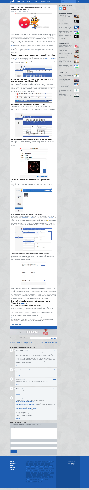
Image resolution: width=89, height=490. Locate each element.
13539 (54, 388)
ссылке (23, 303)
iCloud (31, 463)
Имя (12, 441)
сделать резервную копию (27, 217)
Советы (39, 481)
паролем (39, 46)
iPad (13, 324)
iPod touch (28, 470)
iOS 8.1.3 (47, 463)
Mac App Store (48, 470)
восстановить (29, 50)
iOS (16, 58)
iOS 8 (43, 463)
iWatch (38, 470)
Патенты (34, 479)
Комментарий (13, 427)
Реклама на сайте (71, 461)
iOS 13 (41, 466)
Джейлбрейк (43, 1)
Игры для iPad (29, 477)
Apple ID (32, 461)
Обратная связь (71, 463)
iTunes (29, 49)
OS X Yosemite (45, 472)
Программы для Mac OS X (31, 481)
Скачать (48, 1)
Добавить (13, 451)
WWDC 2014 (40, 475)
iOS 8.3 (32, 466)
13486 (54, 379)
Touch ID (34, 475)
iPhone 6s (51, 468)
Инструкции (29, 1)
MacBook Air (34, 472)
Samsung (52, 472)
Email (12, 446)
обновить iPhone (37, 50)
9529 (55, 350)
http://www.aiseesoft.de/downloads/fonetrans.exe (26, 404)
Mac (42, 470)
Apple (27, 461)
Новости (23, 1)
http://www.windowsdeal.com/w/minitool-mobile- (26, 408)
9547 (55, 369)
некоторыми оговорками (47, 46)
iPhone (16, 324)
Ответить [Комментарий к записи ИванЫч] (18, 418)
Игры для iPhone (37, 477)
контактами (47, 59)
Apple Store (38, 461)
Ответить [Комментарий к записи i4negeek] (18, 394)
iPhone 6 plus (44, 468)
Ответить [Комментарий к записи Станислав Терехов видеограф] (18, 375)
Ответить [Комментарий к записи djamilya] (18, 384)
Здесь (12, 45)
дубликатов (41, 221)
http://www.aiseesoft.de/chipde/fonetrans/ (25, 401)
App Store (51, 461)
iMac (35, 463)
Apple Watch (44, 461)
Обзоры (36, 1)
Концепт (51, 477)
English (73, 464)
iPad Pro (27, 468)
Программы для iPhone (43, 479)
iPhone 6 (38, 468)
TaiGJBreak (28, 475)
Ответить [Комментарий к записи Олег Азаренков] (18, 365)
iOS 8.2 (27, 466)
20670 (54, 398)
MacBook (28, 472)
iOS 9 (37, 466)
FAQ (27, 463)
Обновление (28, 479)
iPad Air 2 (50, 466)
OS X (39, 472)
